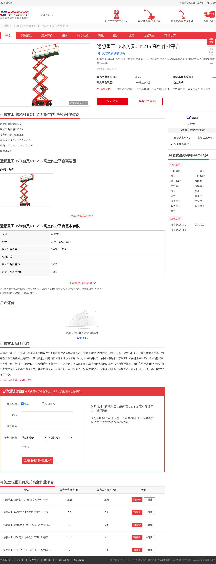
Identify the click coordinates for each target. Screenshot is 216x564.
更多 (24, 447)
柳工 (173, 191)
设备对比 (211, 40)
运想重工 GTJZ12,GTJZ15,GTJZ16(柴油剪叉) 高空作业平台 (35, 550)
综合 (8, 35)
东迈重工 (176, 206)
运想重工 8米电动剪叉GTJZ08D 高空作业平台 (28, 525)
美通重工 (176, 186)
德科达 (198, 201)
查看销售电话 (147, 101)
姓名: (15, 415)
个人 (25, 403)
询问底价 (114, 102)
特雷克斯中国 (178, 230)
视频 (131, 35)
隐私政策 (79, 560)
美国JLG (199, 224)
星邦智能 (176, 181)
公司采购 (48, 403)
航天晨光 (200, 206)
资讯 (101, 35)
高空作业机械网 (14, 15)
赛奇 (197, 191)
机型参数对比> (125, 89)
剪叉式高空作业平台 (27, 26)
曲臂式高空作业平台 (207, 137)
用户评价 (47, 35)
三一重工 (200, 171)
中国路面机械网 (187, 3)
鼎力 (173, 211)
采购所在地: (11, 437)
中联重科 (176, 171)
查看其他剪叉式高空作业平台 (152, 89)
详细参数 (105, 89)
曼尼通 (198, 196)
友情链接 (49, 560)
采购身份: (12, 404)
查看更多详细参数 (80, 283)
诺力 (173, 196)
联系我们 (19, 560)
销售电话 (83, 35)
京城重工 (200, 186)
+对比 (149, 499)
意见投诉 (34, 560)
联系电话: (12, 426)
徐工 (173, 176)
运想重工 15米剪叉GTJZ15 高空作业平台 (25, 499)
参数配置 (26, 35)
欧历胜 (198, 181)
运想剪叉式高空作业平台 (55, 26)
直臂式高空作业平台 (183, 137)
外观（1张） (8, 169)
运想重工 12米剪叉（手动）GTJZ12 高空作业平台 (30, 537)
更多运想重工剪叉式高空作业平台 (191, 89)
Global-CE (211, 3)
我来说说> (82, 338)
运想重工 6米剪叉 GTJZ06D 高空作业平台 (26, 512)
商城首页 (170, 35)
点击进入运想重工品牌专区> (16, 380)
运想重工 (192, 124)
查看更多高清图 (81, 216)
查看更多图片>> (78, 103)
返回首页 (7, 3)
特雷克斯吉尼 (178, 224)
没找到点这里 (211, 52)
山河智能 (200, 176)
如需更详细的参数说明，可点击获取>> (18, 293)
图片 (116, 35)
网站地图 (64, 560)
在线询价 (149, 35)
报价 (65, 35)
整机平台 (9, 26)
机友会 (200, 3)
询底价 (137, 499)
